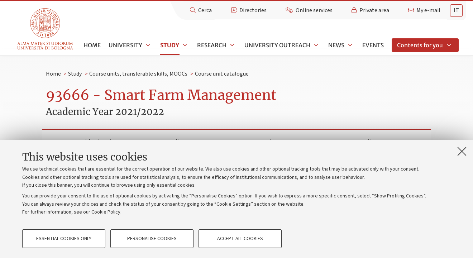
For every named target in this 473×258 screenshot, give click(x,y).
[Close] (462, 151)
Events (373, 45)
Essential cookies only (63, 238)
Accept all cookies (240, 238)
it (456, 10)
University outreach (277, 45)
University (125, 45)
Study (169, 45)
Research (211, 45)
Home (92, 45)
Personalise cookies (152, 238)
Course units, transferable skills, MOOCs (138, 74)
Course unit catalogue (222, 74)
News (336, 45)
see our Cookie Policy (97, 212)
